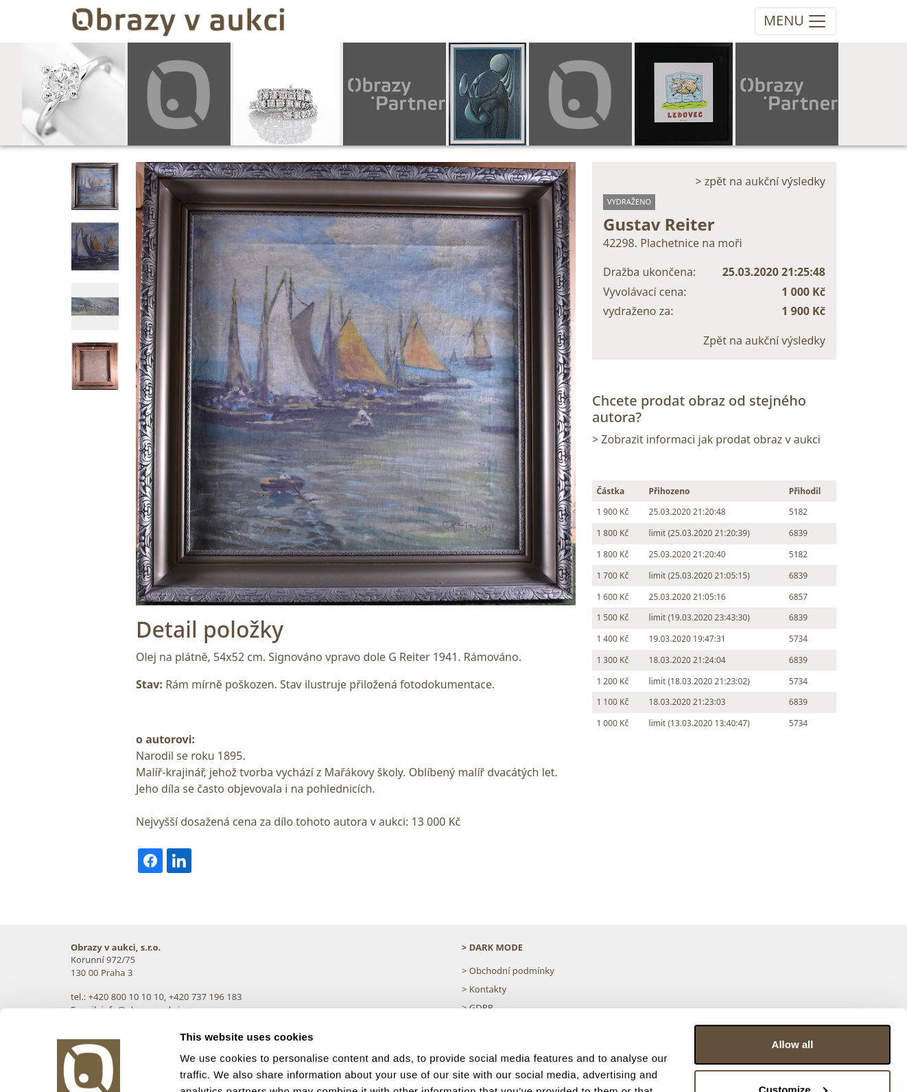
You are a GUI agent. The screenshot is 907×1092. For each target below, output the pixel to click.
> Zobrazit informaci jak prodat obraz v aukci (706, 439)
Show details (212, 1065)
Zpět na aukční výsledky (764, 340)
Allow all (793, 964)
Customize (793, 1008)
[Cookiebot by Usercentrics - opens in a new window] (89, 1065)
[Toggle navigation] (795, 21)
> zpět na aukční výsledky (760, 181)
